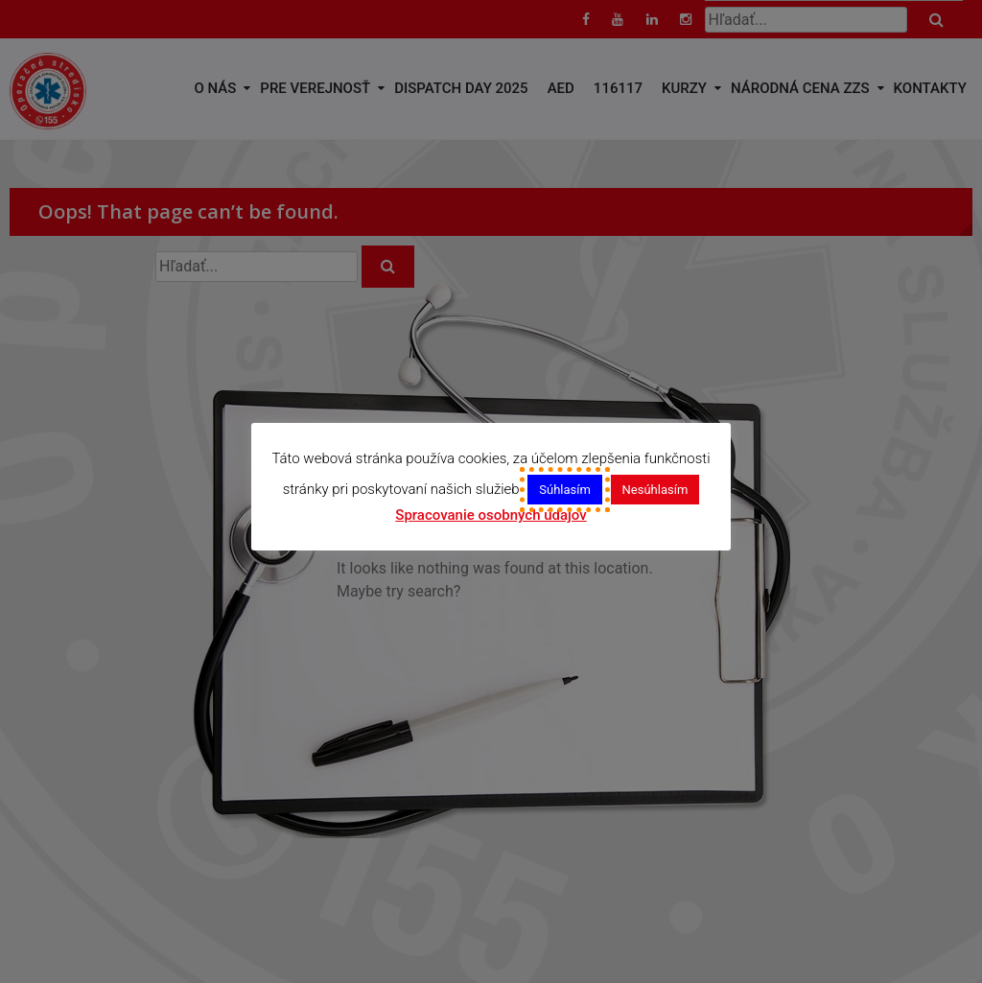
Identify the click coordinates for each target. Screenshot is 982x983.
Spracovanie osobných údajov (490, 515)
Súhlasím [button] (565, 489)
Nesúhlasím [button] (655, 489)
